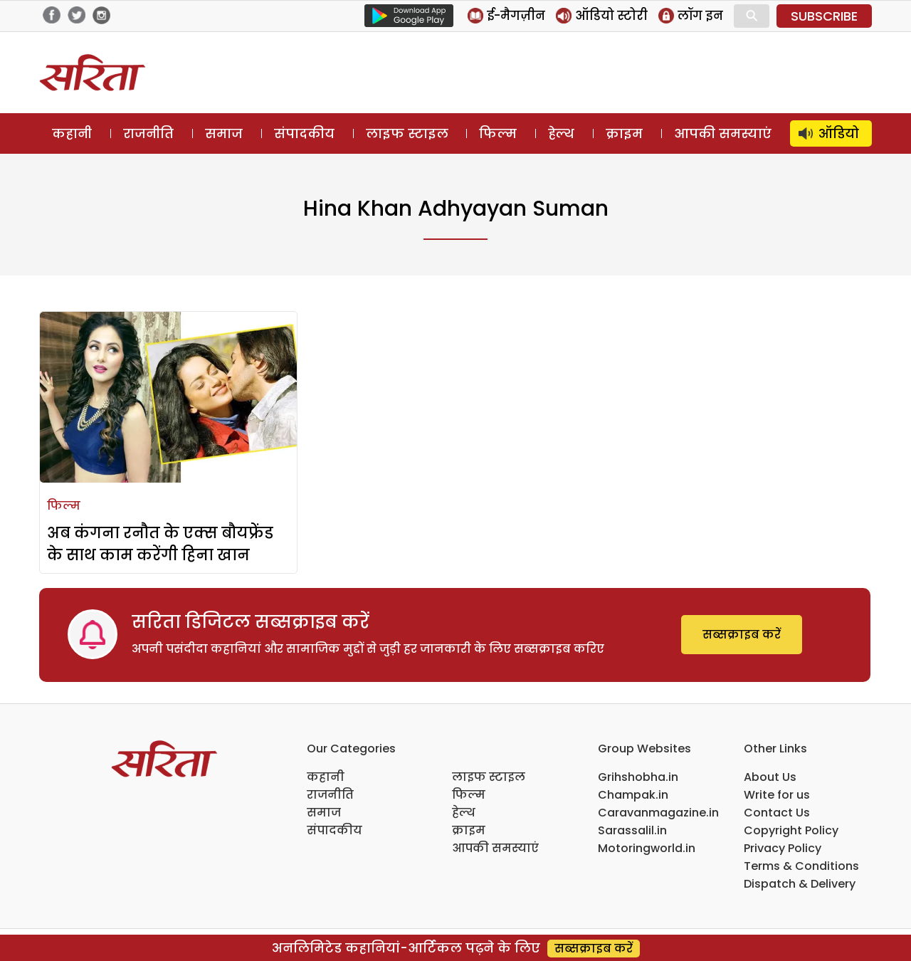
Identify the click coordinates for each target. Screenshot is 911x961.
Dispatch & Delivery (799, 884)
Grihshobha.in (638, 777)
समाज (224, 133)
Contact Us (777, 812)
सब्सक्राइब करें (741, 634)
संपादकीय (304, 133)
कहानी (72, 133)
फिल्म (498, 133)
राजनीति (148, 133)
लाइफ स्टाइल (407, 133)
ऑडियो (838, 133)
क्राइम (624, 133)
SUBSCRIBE (824, 16)
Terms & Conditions (801, 866)
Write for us (777, 795)
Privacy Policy (782, 848)
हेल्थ (561, 133)
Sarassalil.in (632, 830)
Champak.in (633, 795)
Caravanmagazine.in (658, 812)
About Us (770, 777)
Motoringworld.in (646, 848)
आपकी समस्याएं (723, 133)
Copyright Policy (791, 830)
